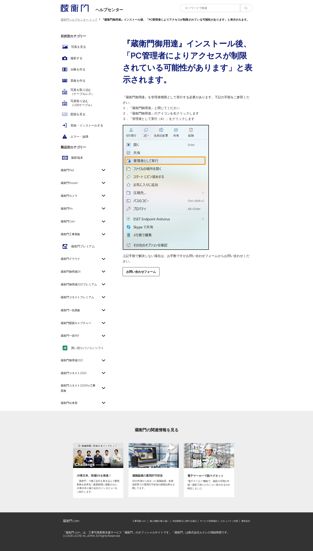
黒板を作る (77, 80)
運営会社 (245, 520)
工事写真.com (139, 520)
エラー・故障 (79, 136)
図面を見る (77, 114)
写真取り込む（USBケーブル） (82, 103)
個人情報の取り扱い (159, 520)
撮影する (76, 58)
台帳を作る (77, 69)
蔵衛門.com (71, 521)
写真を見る (78, 47)
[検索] (246, 8)
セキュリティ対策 (229, 520)
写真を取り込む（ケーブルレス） (82, 92)
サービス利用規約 (208, 520)
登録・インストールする (86, 125)
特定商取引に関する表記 (185, 520)
